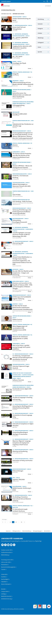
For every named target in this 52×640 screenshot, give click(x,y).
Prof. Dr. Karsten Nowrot (17, 311)
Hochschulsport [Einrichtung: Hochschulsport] (17, 16)
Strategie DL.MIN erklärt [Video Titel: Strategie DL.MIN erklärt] (20, 114)
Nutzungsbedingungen (37, 531)
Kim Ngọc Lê (28, 290)
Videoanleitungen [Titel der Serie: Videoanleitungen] (18, 471)
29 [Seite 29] (16, 522)
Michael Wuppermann (22, 139)
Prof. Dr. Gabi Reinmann (17, 106)
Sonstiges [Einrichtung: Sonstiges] (15, 304)
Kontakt (3, 589)
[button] (44, 1)
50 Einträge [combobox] (4, 519)
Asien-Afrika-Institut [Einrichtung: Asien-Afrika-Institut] (18, 281)
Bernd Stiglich (15, 22)
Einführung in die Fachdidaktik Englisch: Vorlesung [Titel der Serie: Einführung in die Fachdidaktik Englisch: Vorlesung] (22, 298)
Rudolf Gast (15, 331)
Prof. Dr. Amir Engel (22, 512)
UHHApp (3, 594)
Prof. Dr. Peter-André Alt (28, 203)
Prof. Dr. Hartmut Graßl (17, 238)
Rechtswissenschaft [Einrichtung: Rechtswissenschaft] (18, 218)
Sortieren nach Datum (18, 13)
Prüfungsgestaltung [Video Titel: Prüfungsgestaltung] (18, 105)
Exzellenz (3, 577)
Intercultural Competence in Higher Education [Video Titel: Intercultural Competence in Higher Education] (23, 424)
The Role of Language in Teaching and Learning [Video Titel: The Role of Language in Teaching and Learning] (22, 398)
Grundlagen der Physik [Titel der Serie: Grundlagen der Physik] (19, 63)
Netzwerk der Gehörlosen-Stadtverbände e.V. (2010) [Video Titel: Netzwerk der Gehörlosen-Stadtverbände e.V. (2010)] (20, 337)
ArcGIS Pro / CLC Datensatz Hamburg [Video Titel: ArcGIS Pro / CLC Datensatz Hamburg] (20, 176)
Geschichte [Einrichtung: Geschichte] (15, 269)
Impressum (8, 531)
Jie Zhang (14, 446)
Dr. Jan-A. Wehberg (16, 39)
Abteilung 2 (15, 127)
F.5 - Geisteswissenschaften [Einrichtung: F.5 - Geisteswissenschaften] (20, 25)
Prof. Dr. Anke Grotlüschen (17, 453)
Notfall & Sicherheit (6, 596)
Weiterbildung (5, 555)
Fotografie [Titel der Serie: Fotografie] (16, 74)
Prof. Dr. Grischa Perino (17, 265)
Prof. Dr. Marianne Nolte (17, 244)
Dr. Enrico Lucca (15, 512)
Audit (39, 605)
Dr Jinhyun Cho (15, 435)
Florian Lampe (24, 311)
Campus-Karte (5, 591)
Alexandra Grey (15, 418)
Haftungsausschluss (16, 531)
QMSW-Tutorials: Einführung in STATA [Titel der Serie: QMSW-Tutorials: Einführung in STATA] (22, 489)
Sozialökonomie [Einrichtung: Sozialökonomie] (17, 486)
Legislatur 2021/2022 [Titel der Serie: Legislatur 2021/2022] (19, 479)
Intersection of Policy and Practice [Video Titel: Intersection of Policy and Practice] (22, 460)
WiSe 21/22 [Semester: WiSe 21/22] (15, 507)
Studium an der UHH (6, 550)
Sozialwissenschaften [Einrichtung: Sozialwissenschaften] (18, 182)
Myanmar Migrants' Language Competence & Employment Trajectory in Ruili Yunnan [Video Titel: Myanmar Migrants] (22, 443)
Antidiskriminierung (6, 599)
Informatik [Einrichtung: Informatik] (16, 80)
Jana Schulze (15, 30)
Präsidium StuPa (16, 481)
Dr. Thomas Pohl (16, 179)
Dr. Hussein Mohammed (17, 381)
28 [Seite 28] (13, 522)
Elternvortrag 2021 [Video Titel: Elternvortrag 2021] (18, 243)
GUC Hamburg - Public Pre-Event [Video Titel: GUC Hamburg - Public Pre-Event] (22, 201)
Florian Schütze (15, 491)
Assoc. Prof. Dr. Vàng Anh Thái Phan (19, 290)
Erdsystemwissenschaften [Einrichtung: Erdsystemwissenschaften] (20, 174)
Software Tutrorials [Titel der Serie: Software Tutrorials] (18, 380)
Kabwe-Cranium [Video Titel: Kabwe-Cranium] (17, 319)
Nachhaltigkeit (5, 579)
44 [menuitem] (21, 522)
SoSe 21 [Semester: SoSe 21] (24, 16)
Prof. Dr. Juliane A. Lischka (17, 187)
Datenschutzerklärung (26, 531)
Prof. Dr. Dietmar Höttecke (17, 400)
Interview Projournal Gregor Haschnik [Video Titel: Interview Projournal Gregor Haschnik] (21, 367)
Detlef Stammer (15, 204)
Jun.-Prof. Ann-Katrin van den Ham (19, 215)
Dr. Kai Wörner (15, 139)
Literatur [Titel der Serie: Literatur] (15, 145)
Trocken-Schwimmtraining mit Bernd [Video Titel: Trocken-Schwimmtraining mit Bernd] (22, 19)
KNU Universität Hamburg (17, 196)
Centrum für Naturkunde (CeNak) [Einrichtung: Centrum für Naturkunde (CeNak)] (21, 89)
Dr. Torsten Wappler (23, 169)
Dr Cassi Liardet (15, 462)
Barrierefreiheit (47, 531)
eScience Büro (29, 139)
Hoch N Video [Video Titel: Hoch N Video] (17, 195)
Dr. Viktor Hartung (16, 169)
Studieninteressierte (6, 552)
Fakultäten (4, 581)
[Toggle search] (47, 1)
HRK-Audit (43, 606)
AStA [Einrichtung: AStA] (14, 477)
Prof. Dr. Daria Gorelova (17, 49)
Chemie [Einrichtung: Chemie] (14, 61)
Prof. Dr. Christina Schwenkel (18, 502)
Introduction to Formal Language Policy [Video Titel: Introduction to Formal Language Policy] (22, 416)
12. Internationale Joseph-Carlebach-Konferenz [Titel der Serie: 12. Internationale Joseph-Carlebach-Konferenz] (20, 510)
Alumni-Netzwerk (5, 584)
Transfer (3, 569)
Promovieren (4, 564)
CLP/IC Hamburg (16, 75)
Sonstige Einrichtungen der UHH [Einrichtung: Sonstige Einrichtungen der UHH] (21, 120)
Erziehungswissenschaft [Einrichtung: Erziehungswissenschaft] (19, 131)
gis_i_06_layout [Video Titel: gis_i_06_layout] (17, 56)
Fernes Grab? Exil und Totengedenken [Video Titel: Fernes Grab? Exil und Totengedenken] (19, 28)
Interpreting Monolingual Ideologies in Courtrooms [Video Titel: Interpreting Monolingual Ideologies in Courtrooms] (20, 433)
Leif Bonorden (15, 86)
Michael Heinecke (16, 115)
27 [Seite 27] (10, 522)
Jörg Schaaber (30, 311)
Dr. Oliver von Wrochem (26, 276)
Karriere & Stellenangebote (8, 567)
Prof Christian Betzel (16, 64)
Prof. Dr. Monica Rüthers (17, 276)
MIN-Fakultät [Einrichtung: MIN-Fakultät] (16, 112)
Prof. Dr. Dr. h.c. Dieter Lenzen (18, 203)
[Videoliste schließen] (30, 68)
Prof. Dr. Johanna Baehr (17, 350)
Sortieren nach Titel (6, 13)
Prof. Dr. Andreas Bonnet (17, 300)
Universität (4, 574)
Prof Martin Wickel (16, 158)
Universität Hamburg (6, 1)
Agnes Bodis (15, 427)
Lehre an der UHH (5, 562)
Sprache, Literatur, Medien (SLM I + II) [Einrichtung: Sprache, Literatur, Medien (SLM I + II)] (22, 72)
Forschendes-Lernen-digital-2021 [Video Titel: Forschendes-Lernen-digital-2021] (22, 389)
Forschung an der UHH (7, 560)
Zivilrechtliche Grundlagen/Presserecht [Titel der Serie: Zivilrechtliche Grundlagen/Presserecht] (20, 221)
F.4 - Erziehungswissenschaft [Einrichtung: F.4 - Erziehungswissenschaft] (20, 241)
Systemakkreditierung (49, 605)
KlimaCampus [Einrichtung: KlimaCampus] (16, 152)
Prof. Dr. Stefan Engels (17, 223)
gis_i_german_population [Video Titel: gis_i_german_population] (20, 37)
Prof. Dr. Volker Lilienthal (17, 369)
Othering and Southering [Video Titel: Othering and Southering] (20, 451)
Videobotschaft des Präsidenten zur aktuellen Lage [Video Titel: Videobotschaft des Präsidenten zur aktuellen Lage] (23, 125)
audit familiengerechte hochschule (35, 606)
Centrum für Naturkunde (17, 98)
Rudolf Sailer (15, 340)
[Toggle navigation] (50, 1)
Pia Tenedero (15, 409)
